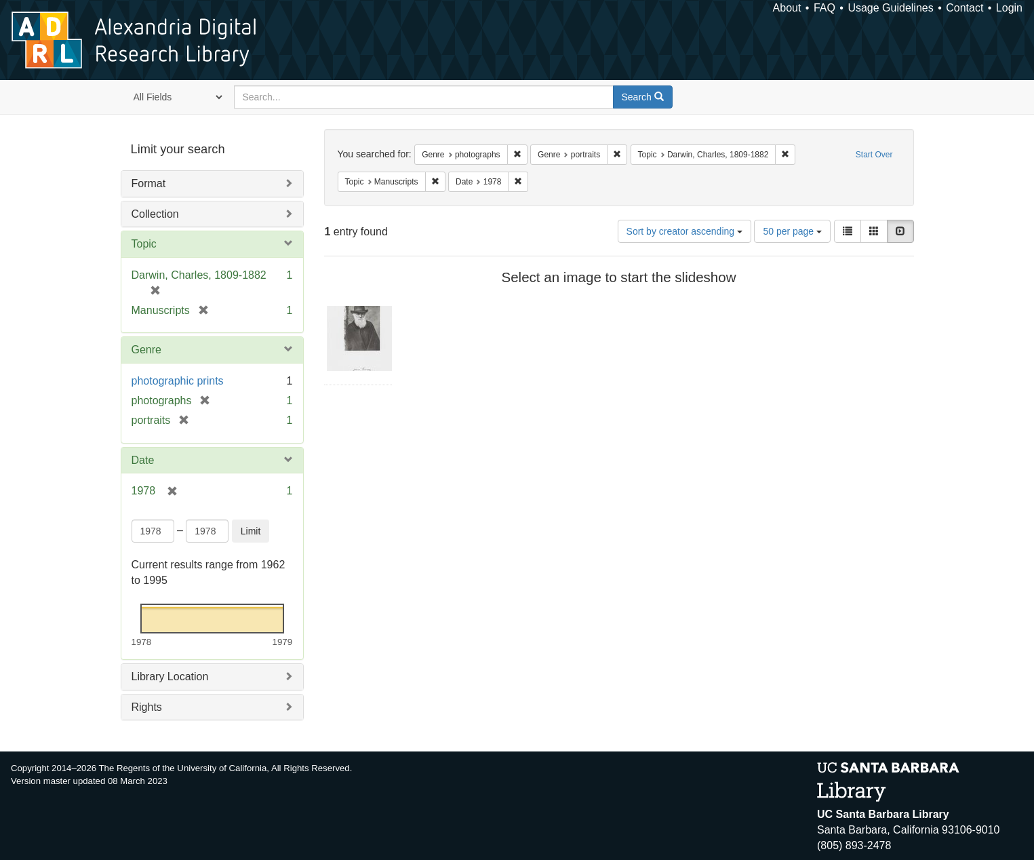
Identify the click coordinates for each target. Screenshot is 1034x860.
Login (1009, 8)
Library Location (170, 676)
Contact (964, 8)
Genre (146, 349)
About (787, 8)
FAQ (824, 8)
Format (149, 183)
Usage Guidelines (890, 8)
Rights (147, 707)
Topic (144, 244)
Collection (155, 214)
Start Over (874, 154)
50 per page (792, 231)
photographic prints (178, 381)
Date (143, 460)
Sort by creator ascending (684, 231)
